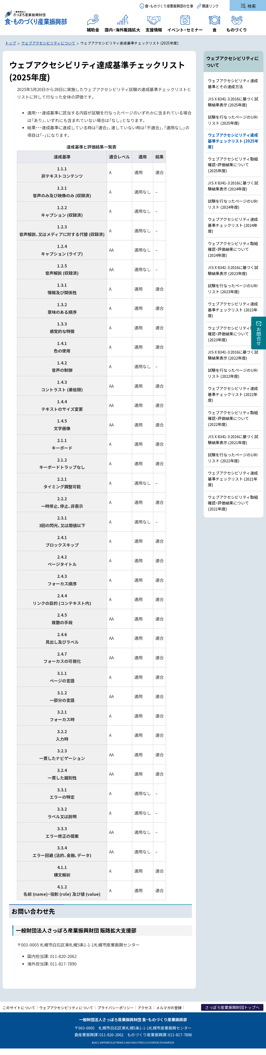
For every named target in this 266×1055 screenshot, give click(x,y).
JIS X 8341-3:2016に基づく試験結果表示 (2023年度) (233, 270)
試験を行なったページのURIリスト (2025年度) (233, 120)
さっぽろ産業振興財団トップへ (232, 1007)
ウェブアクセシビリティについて (66, 1007)
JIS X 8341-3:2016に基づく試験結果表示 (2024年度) (233, 185)
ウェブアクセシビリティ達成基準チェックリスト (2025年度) (233, 140)
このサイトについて (19, 1007)
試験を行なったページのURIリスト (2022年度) (233, 373)
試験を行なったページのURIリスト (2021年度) (233, 457)
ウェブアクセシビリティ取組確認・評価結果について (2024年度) (233, 249)
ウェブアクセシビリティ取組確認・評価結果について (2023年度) (233, 333)
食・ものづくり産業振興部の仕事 (169, 6)
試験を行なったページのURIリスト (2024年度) (233, 204)
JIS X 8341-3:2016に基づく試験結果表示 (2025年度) (233, 101)
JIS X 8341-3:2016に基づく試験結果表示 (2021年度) (233, 439)
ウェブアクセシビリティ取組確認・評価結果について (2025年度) (233, 164)
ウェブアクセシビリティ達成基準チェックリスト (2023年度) (233, 309)
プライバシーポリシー (115, 1007)
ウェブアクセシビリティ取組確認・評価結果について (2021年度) (233, 502)
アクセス (145, 1007)
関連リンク (210, 6)
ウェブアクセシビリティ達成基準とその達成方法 (233, 83)
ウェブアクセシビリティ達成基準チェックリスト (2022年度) (233, 394)
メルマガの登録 (169, 1007)
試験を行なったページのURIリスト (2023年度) (233, 288)
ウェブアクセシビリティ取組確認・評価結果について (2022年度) (233, 418)
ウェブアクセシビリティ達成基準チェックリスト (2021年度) (233, 478)
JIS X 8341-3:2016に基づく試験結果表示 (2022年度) (233, 355)
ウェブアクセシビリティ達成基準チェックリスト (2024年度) (233, 225)
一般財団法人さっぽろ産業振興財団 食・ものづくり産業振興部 (35, 17)
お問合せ (258, 336)
